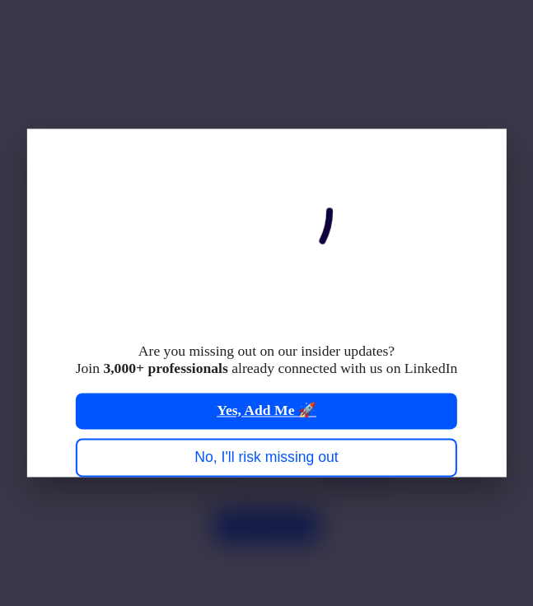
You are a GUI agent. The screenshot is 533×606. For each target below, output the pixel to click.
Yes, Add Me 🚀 (266, 411)
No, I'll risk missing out (266, 457)
